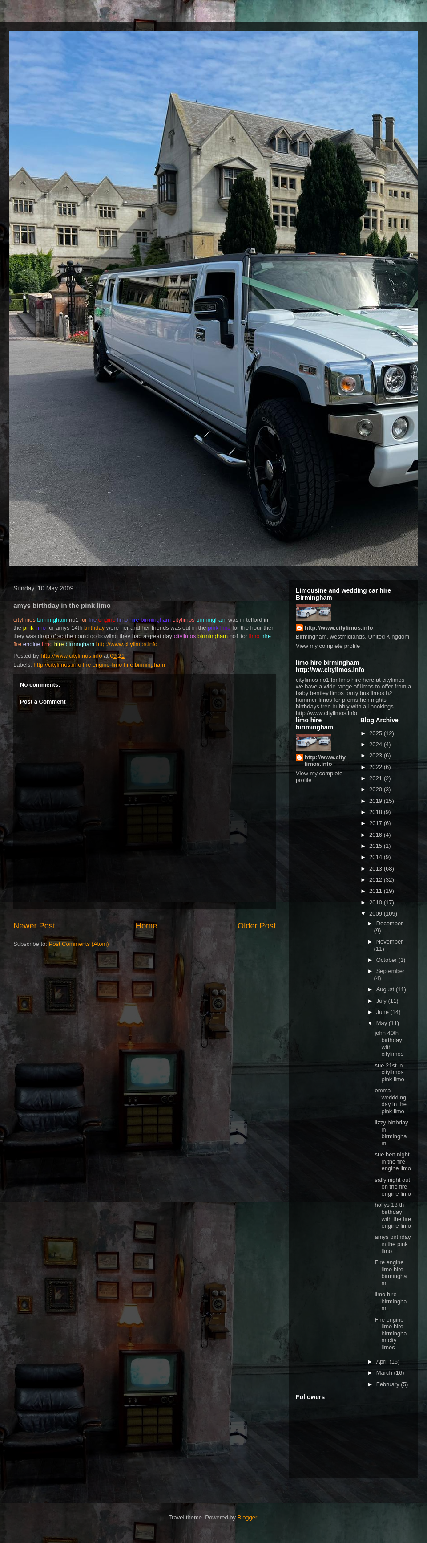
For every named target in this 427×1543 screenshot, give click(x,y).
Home (146, 925)
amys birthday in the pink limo (393, 1244)
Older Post (257, 925)
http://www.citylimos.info (126, 644)
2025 (376, 733)
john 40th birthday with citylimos (389, 1043)
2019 (376, 801)
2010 (376, 902)
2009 (376, 913)
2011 (376, 891)
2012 (376, 879)
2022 (376, 767)
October (387, 960)
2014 (376, 857)
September (390, 971)
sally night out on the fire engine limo (393, 1187)
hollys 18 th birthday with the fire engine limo (393, 1215)
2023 (376, 755)
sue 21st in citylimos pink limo (389, 1072)
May (382, 1023)
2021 (376, 778)
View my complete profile (328, 646)
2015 (376, 846)
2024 (376, 744)
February (388, 1384)
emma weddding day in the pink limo (390, 1101)
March (385, 1372)
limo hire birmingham (391, 1301)
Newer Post (34, 925)
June (383, 1012)
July (382, 1000)
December (389, 923)
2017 (376, 823)
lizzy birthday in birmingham (391, 1133)
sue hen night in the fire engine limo (393, 1161)
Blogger (247, 1517)
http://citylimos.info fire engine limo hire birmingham (99, 664)
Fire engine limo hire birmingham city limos (391, 1333)
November (389, 941)
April (383, 1361)
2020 (376, 789)
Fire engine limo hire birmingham (391, 1273)
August (386, 989)
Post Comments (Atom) (79, 943)
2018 (376, 812)
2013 (376, 868)
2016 (376, 834)
